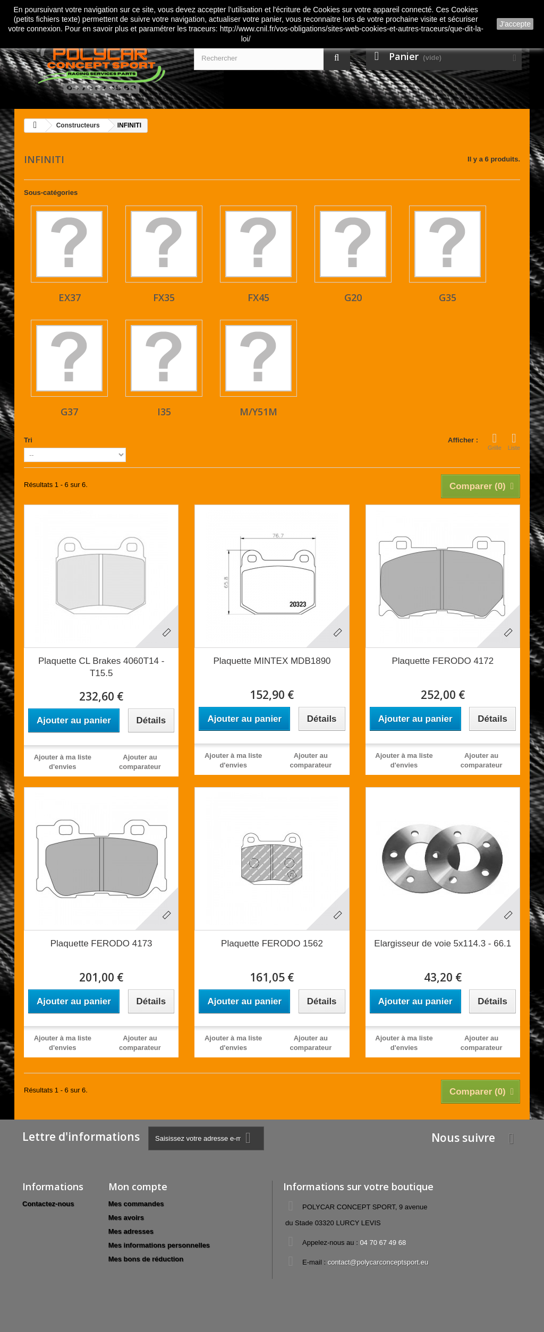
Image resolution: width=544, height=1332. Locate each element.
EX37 (69, 297)
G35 (447, 297)
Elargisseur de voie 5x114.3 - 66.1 (442, 943)
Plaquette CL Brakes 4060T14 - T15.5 (101, 667)
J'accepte (515, 24)
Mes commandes (136, 1204)
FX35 (164, 297)
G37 (69, 411)
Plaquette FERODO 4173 (101, 943)
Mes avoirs (126, 1218)
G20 (353, 297)
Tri (28, 440)
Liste (514, 441)
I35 (164, 411)
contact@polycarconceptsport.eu (378, 1262)
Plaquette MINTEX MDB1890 (271, 661)
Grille (495, 441)
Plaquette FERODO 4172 (443, 661)
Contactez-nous (48, 1204)
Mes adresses (131, 1231)
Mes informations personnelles (159, 1245)
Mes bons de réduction (146, 1259)
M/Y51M (258, 411)
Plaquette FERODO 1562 (272, 943)
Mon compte (137, 1186)
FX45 (258, 297)
